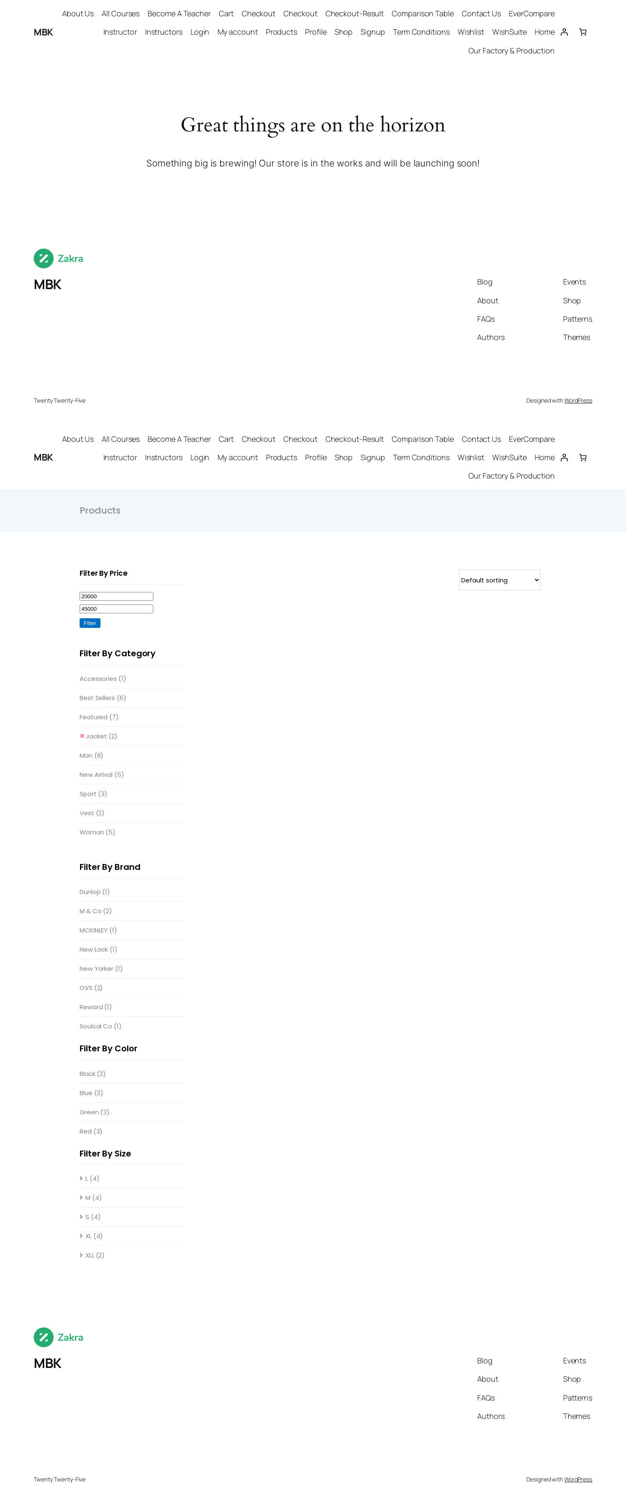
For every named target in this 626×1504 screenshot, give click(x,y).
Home (545, 32)
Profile (315, 32)
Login (200, 32)
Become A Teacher (179, 13)
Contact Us (481, 13)
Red (91, 1131)
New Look (99, 949)
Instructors (164, 32)
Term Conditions (421, 32)
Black (93, 1073)
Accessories (103, 678)
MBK (43, 32)
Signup (373, 32)
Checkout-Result (355, 13)
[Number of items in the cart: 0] (582, 32)
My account (238, 32)
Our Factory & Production (511, 50)
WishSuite (509, 32)
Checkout (258, 13)
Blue (91, 1092)
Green (95, 1112)
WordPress (578, 400)
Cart (226, 13)
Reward (96, 1007)
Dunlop (95, 891)
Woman (97, 832)
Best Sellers (103, 697)
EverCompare (532, 13)
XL (94, 1236)
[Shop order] (500, 579)
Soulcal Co (101, 1026)
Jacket (102, 736)
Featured (99, 717)
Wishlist (471, 32)
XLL (95, 1255)
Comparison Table (422, 13)
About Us (78, 13)
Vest (92, 813)
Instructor (120, 32)
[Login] (564, 32)
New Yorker (101, 968)
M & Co (96, 911)
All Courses (121, 13)
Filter (90, 623)
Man (91, 755)
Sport (94, 793)
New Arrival (102, 774)
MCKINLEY (98, 930)
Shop (344, 32)
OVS (91, 987)
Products (281, 32)
